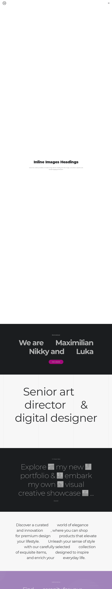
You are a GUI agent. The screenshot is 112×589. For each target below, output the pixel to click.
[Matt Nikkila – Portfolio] (4, 3)
